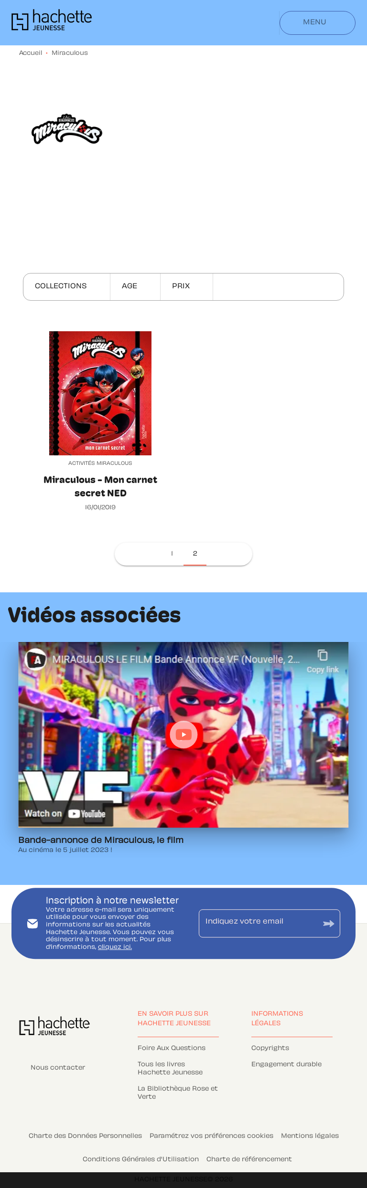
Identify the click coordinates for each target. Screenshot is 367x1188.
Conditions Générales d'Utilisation (141, 1160)
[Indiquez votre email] (257, 923)
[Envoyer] (328, 923)
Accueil (30, 53)
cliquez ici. (115, 947)
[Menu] (318, 23)
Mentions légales (310, 1136)
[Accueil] (51, 22)
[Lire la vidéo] (183, 734)
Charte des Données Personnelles (85, 1136)
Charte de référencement (249, 1160)
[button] (66, 286)
